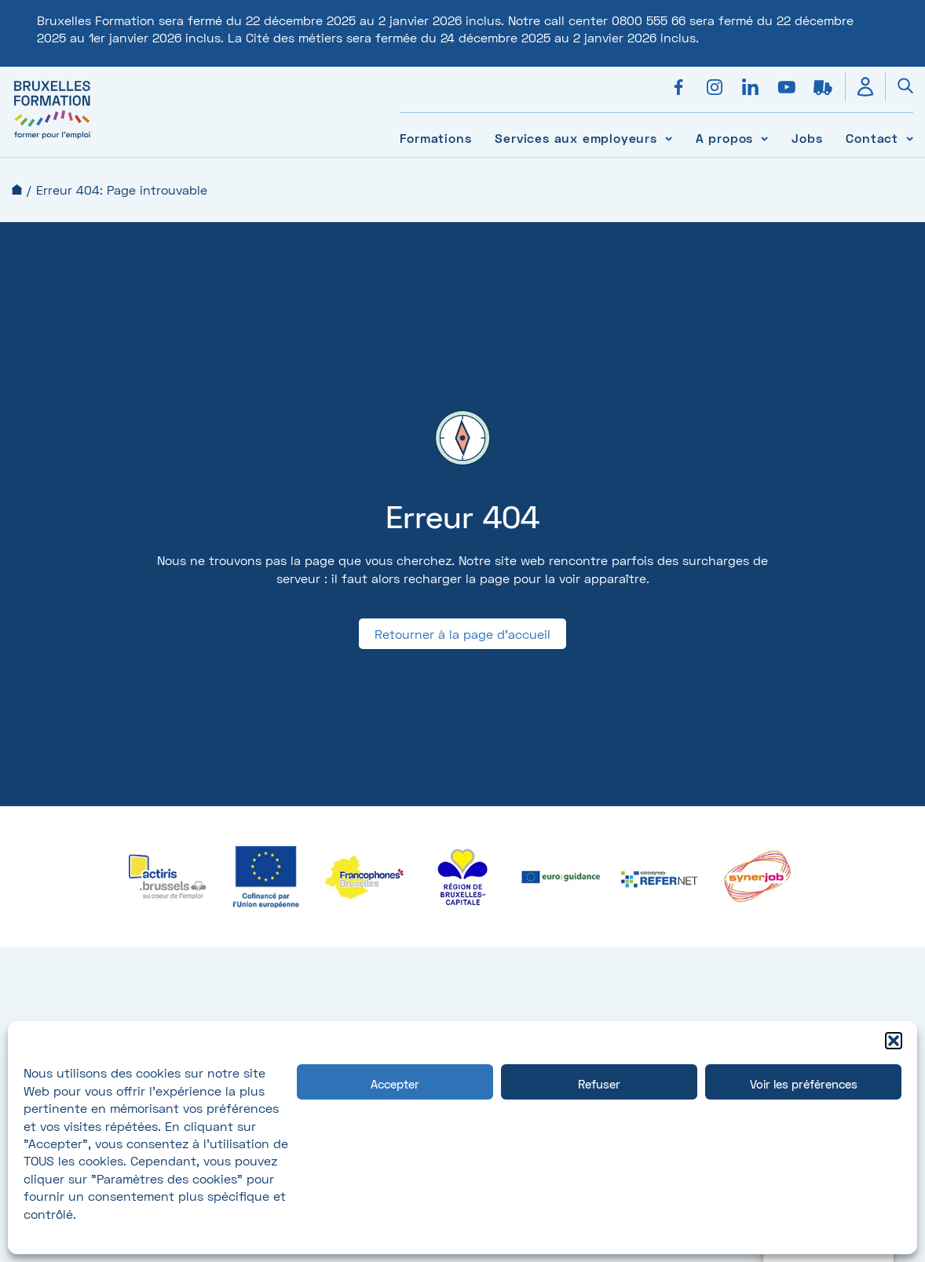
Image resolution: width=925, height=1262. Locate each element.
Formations (435, 137)
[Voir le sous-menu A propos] (764, 137)
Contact (872, 137)
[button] (893, 1041)
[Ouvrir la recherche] (899, 87)
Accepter (395, 1084)
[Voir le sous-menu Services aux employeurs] (668, 137)
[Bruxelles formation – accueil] (52, 138)
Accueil (17, 189)
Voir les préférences (803, 1084)
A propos (724, 137)
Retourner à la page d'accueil (462, 633)
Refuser (599, 1084)
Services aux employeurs (575, 137)
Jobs (807, 137)
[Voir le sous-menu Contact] (909, 137)
